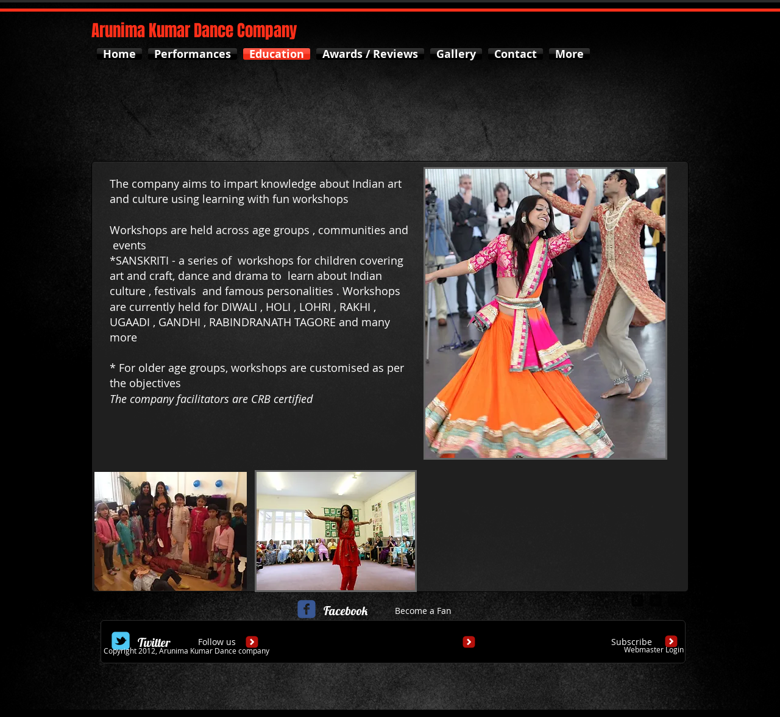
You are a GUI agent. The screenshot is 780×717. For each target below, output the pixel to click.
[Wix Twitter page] (121, 641)
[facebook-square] (674, 600)
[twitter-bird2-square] (656, 600)
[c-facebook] (306, 609)
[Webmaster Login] (653, 649)
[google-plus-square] (637, 600)
